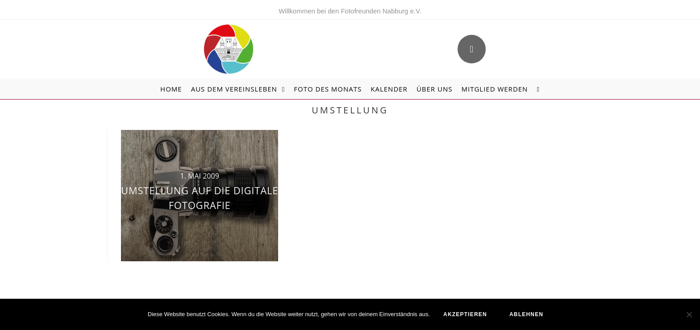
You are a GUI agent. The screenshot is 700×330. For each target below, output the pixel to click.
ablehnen (526, 314)
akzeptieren (465, 314)
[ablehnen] (688, 314)
